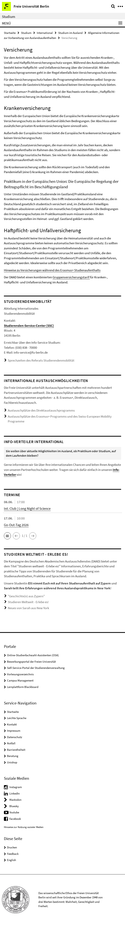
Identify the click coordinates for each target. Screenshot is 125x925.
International (45, 33)
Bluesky (14, 806)
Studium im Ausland (70, 33)
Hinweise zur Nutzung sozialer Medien (23, 827)
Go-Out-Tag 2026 (16, 525)
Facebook (15, 819)
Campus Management (20, 680)
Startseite (10, 33)
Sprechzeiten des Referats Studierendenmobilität (41, 360)
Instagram (15, 787)
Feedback (12, 854)
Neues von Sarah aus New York (28, 608)
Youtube (14, 812)
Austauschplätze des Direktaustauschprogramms (41, 410)
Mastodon (15, 799)
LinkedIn (14, 793)
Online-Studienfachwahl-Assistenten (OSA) (33, 655)
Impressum (13, 730)
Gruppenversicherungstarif (71, 277)
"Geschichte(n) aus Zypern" (26, 596)
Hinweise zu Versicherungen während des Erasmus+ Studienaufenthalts (52, 270)
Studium (8, 16)
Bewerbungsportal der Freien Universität (31, 661)
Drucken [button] (12, 847)
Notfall (11, 743)
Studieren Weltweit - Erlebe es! (28, 602)
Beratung (12, 756)
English (11, 860)
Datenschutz (14, 737)
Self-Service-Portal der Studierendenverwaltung (36, 668)
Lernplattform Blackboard (22, 687)
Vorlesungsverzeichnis (20, 674)
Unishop (12, 762)
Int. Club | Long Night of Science (27, 508)
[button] (7, 536)
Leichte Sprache (16, 718)
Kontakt (12, 724)
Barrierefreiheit (16, 750)
